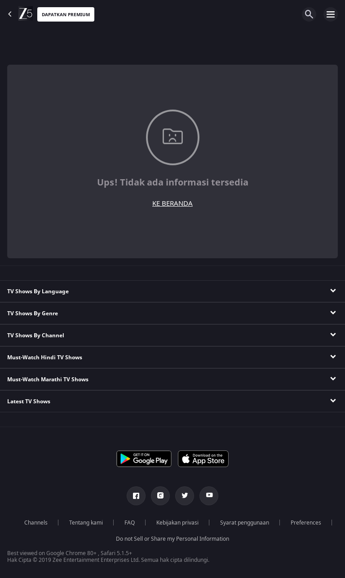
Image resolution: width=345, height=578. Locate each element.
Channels (36, 523)
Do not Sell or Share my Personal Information (172, 539)
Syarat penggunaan (244, 523)
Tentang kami (86, 523)
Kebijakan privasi (177, 523)
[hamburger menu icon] (330, 14)
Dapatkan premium (66, 14)
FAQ (129, 523)
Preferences (306, 523)
